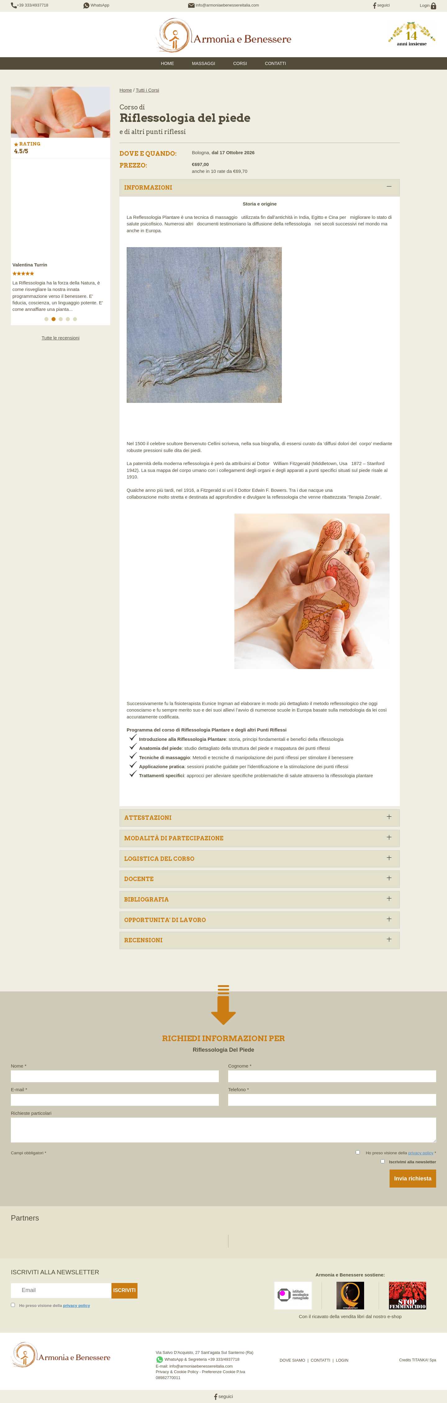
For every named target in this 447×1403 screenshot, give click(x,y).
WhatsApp (96, 5)
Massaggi (203, 63)
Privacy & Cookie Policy (177, 1371)
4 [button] (69, 320)
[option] (60, 239)
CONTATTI (320, 1360)
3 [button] (62, 320)
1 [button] (47, 320)
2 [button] (55, 320)
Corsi (240, 63)
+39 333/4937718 (32, 5)
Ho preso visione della (54, 1305)
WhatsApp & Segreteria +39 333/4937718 (198, 1359)
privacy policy (420, 1153)
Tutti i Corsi (147, 90)
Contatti (275, 63)
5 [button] (76, 320)
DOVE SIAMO (292, 1360)
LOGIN (342, 1360)
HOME (167, 63)
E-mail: (162, 1366)
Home (126, 90)
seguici (381, 5)
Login (428, 5)
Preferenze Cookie (219, 1371)
